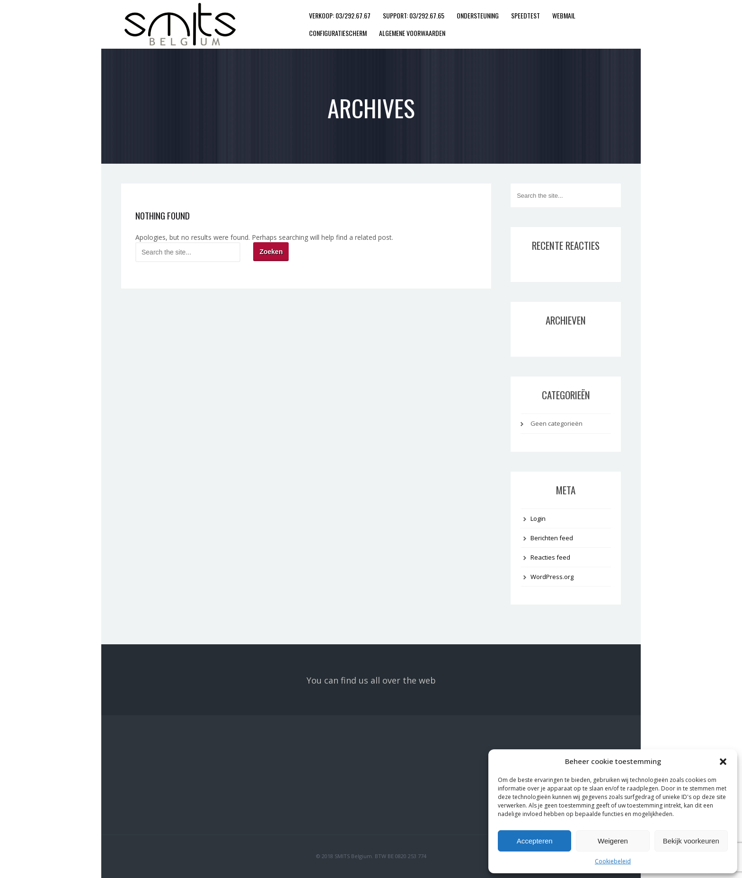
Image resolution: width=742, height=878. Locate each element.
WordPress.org (552, 576)
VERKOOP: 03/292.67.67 (340, 15)
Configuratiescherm (338, 33)
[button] (723, 761)
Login (538, 518)
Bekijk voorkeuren (691, 841)
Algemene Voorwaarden (412, 33)
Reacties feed (550, 557)
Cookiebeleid (613, 861)
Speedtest (525, 15)
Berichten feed (551, 538)
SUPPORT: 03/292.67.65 (413, 15)
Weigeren (613, 841)
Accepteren (535, 841)
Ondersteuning (478, 15)
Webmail (563, 15)
